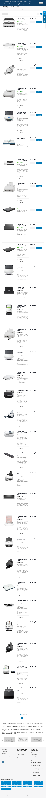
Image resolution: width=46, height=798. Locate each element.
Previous (3, 740)
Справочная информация (34, 750)
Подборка (28, 786)
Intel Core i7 (16, 784)
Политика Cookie (22, 4)
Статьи (32, 752)
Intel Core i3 (38, 781)
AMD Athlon (27, 781)
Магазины (4, 753)
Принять (41, 3)
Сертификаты (5, 755)
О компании (4, 751)
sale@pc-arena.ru (36, 765)
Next (43, 740)
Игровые (38, 786)
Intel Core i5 (6, 784)
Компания (4, 749)
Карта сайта (33, 757)
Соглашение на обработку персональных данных (7, 757)
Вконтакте (3, 762)
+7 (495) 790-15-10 (37, 762)
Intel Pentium (16, 781)
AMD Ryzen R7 (17, 786)
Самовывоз (19, 756)
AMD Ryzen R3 (38, 784)
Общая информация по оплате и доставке (22, 750)
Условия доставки (20, 754)
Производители (34, 756)
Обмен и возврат (20, 757)
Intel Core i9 (27, 784)
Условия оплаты (20, 752)
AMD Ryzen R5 (6, 786)
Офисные (6, 789)
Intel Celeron (6, 781)
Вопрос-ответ (34, 754)
